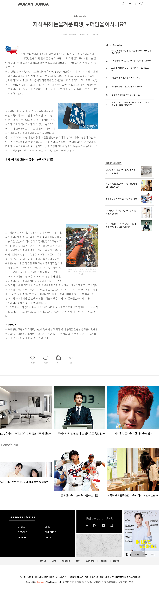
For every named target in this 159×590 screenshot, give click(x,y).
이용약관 (111, 577)
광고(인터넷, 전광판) (92, 577)
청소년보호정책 (134, 577)
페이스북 (87, 525)
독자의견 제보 (47, 577)
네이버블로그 (112, 525)
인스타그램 (94, 525)
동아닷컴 (72, 577)
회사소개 (80, 577)
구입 (153, 554)
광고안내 (30, 577)
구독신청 (22, 577)
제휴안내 (103, 577)
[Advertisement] (25, 191)
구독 (145, 554)
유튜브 (103, 525)
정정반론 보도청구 (59, 577)
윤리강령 (37, 577)
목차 (136, 554)
